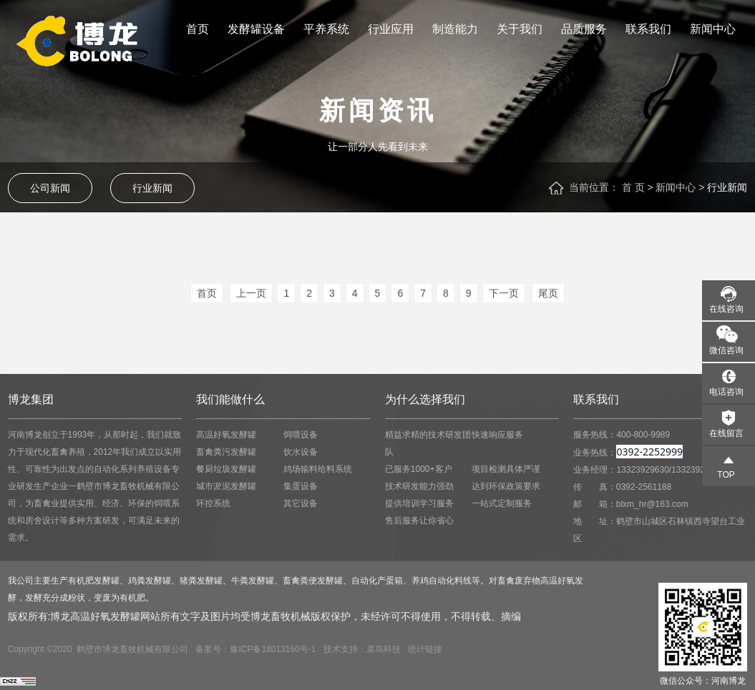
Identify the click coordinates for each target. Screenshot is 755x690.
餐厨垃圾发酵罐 (226, 469)
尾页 (548, 293)
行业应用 (391, 29)
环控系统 (213, 503)
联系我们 (648, 29)
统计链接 (425, 649)
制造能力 (455, 29)
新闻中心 (713, 29)
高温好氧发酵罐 (226, 435)
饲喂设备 (300, 435)
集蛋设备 (300, 486)
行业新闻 (152, 188)
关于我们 (519, 29)
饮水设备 (300, 452)
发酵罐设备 (256, 29)
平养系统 (326, 29)
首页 (197, 29)
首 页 (633, 187)
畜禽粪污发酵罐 (226, 452)
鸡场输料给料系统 (317, 469)
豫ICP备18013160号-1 (273, 649)
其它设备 (300, 503)
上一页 (251, 293)
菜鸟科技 (383, 649)
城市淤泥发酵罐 (226, 486)
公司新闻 (50, 188)
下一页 (504, 293)
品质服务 (584, 29)
